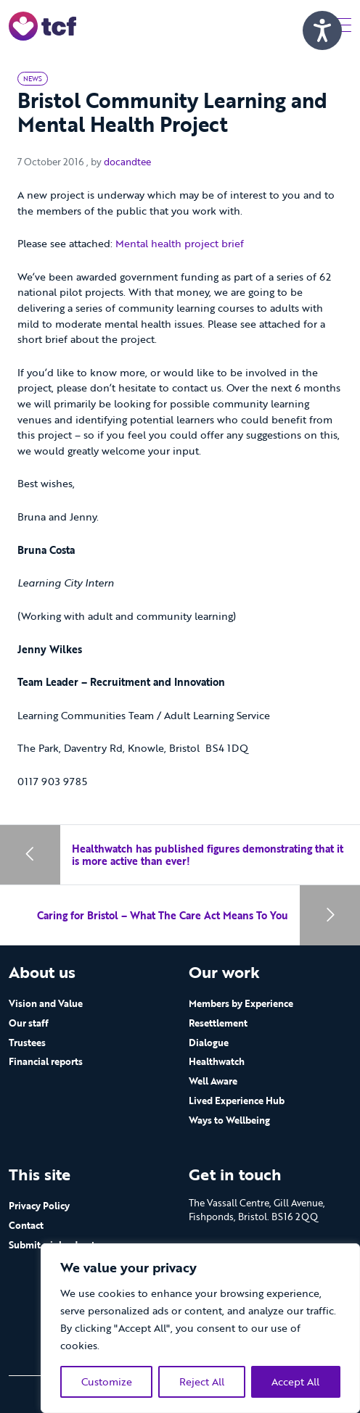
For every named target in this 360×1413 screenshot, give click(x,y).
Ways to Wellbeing (229, 1120)
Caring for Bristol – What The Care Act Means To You (162, 915)
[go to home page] (42, 25)
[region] (200, 1328)
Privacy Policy (39, 1205)
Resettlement (218, 1022)
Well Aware (213, 1080)
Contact (26, 1225)
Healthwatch (217, 1061)
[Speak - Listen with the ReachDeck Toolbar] (322, 30)
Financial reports (46, 1061)
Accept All (295, 1381)
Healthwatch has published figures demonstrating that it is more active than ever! (207, 855)
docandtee (127, 161)
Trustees (27, 1042)
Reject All (201, 1381)
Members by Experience (241, 1003)
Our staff (29, 1022)
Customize (106, 1381)
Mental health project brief (181, 243)
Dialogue (209, 1042)
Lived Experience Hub (237, 1100)
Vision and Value (46, 1003)
